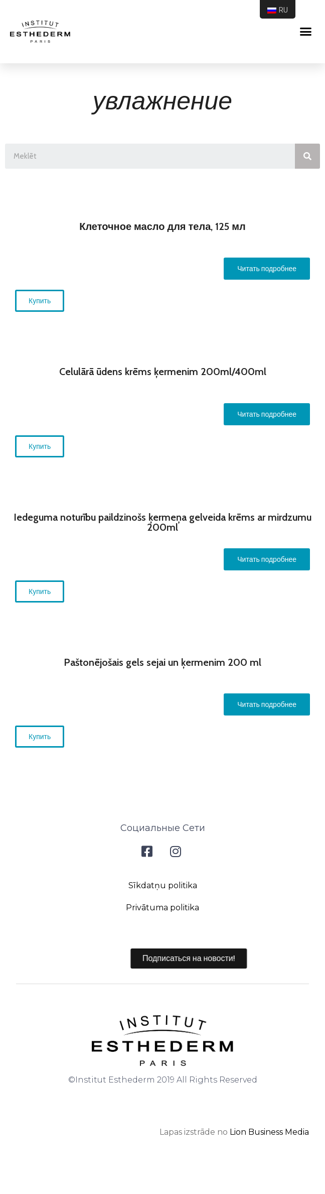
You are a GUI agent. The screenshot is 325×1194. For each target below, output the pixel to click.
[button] (267, 269)
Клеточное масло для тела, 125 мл (162, 226)
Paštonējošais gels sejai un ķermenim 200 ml (162, 662)
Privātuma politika (162, 907)
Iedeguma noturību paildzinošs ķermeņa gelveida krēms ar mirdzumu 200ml (162, 522)
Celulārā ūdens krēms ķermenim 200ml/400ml (162, 372)
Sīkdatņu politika (162, 885)
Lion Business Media (269, 1132)
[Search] (307, 156)
